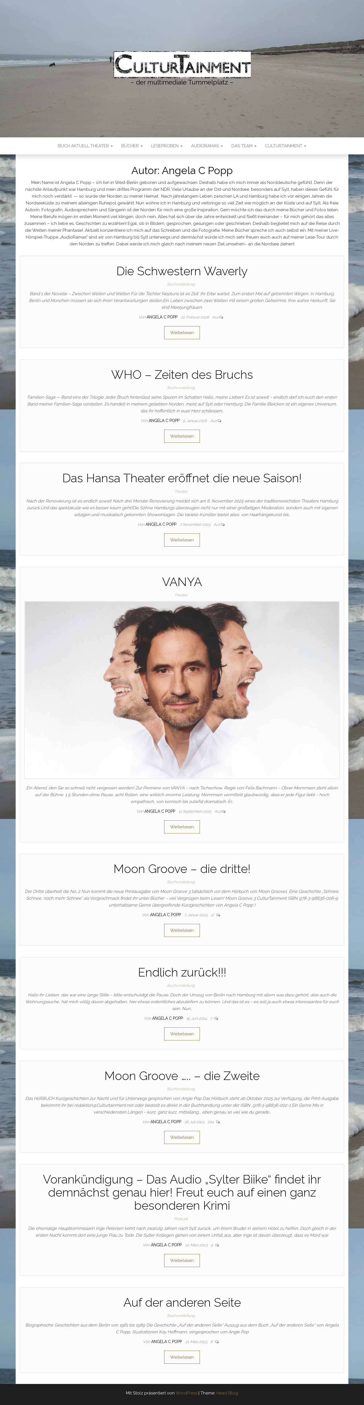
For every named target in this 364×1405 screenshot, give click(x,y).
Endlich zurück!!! (182, 972)
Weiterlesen (182, 332)
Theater (180, 491)
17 (213, 915)
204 (211, 1122)
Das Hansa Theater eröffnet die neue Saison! (182, 478)
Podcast (181, 1219)
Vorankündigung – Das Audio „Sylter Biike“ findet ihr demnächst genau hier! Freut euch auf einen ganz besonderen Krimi (182, 1192)
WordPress (186, 1393)
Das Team (244, 145)
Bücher (132, 145)
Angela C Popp (163, 317)
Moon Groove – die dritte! (182, 869)
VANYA (182, 582)
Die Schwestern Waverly (182, 271)
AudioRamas (207, 145)
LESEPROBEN (167, 145)
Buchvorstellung (181, 284)
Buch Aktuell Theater (85, 145)
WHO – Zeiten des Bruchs (182, 375)
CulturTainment (285, 145)
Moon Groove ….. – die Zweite (182, 1076)
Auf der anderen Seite (182, 1302)
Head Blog (227, 1393)
